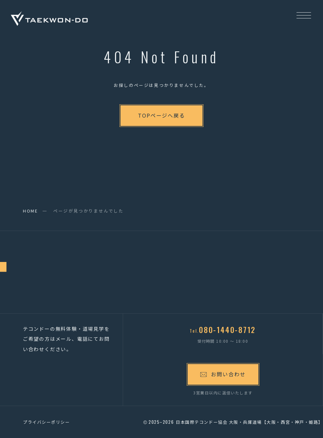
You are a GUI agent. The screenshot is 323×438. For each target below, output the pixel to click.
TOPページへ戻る (161, 115)
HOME (30, 211)
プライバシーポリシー (46, 422)
